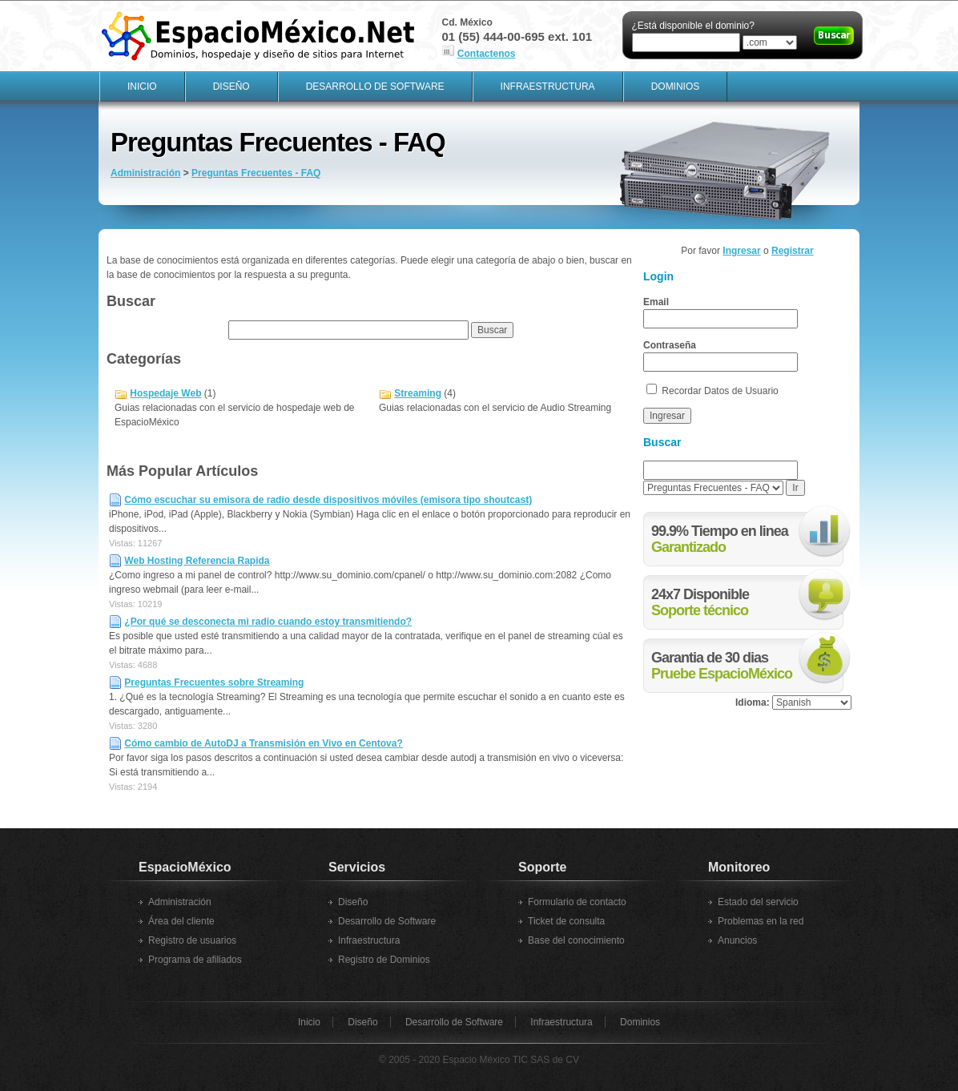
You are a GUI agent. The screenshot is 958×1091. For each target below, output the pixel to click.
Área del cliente (181, 921)
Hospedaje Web (165, 393)
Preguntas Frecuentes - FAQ (255, 173)
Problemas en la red (760, 921)
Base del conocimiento (576, 940)
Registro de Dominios (384, 959)
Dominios (675, 86)
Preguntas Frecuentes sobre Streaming (214, 682)
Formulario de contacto (577, 902)
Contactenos (486, 53)
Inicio (142, 86)
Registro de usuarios (192, 940)
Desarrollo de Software (375, 86)
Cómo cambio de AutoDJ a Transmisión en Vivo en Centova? (263, 743)
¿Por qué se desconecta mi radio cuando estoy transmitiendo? (268, 621)
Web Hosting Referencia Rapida (196, 560)
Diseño (231, 86)
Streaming (417, 393)
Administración (145, 173)
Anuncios (737, 940)
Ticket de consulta (566, 921)
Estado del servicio (758, 902)
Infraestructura (548, 86)
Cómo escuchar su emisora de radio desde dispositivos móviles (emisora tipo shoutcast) (328, 499)
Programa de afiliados (195, 959)
